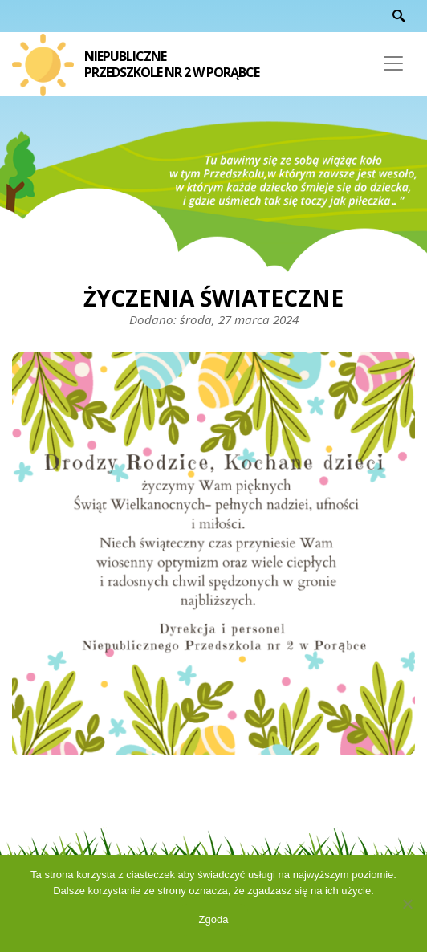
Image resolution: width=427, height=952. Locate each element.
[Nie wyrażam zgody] (407, 904)
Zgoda (214, 919)
